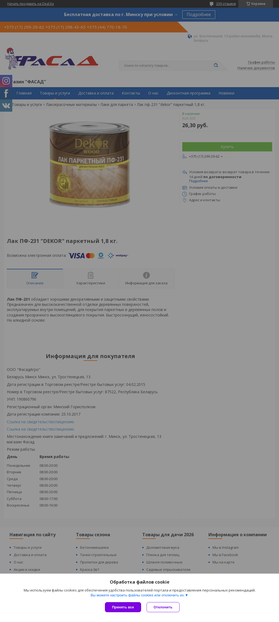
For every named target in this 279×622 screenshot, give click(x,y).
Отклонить (163, 607)
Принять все (123, 607)
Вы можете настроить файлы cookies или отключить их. (137, 595)
